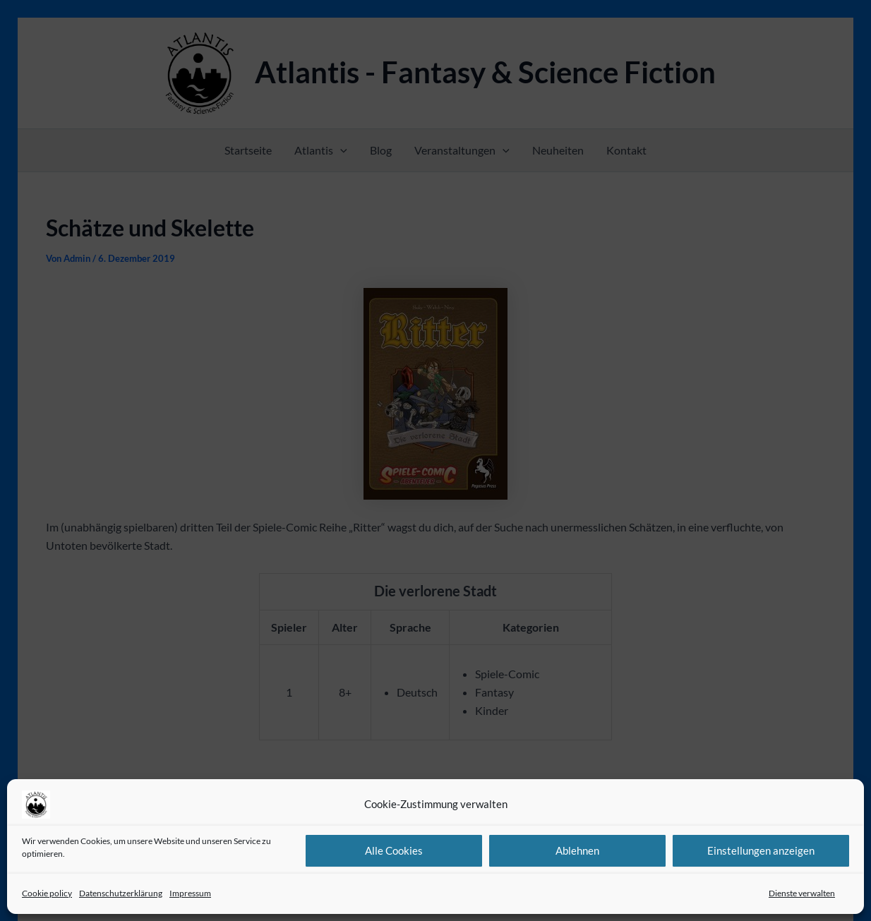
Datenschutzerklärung (120, 893)
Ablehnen (577, 850)
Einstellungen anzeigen (761, 850)
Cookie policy (47, 893)
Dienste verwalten (802, 893)
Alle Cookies (394, 850)
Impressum (190, 893)
